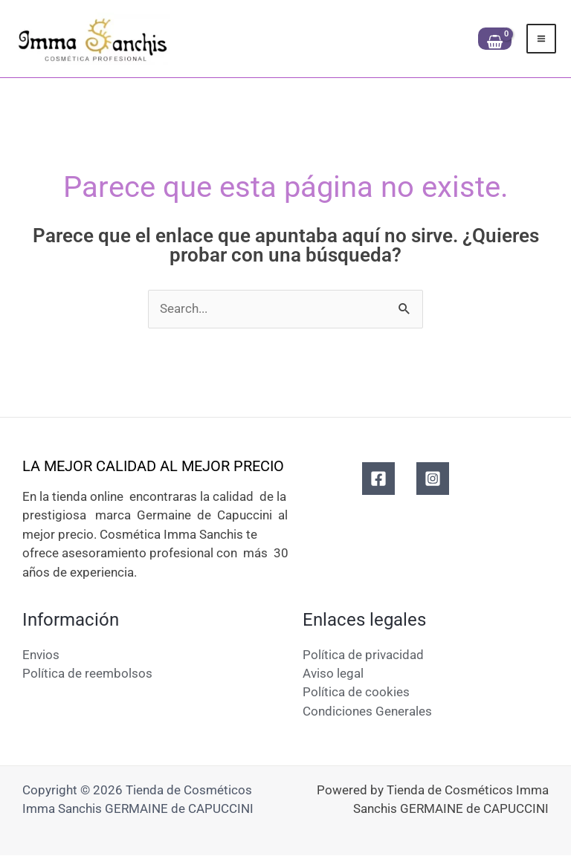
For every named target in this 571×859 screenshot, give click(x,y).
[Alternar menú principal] (541, 40)
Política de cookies (356, 695)
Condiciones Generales (367, 714)
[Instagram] (432, 481)
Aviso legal (333, 676)
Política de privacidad (363, 657)
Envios (40, 657)
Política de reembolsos (87, 676)
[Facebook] (378, 481)
